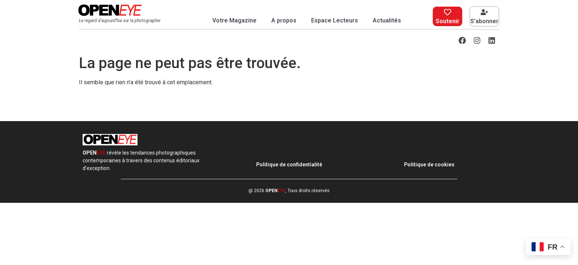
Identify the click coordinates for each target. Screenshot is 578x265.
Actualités (387, 20)
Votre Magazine (234, 20)
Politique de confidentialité (289, 164)
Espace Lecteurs (334, 20)
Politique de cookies (429, 164)
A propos (283, 20)
